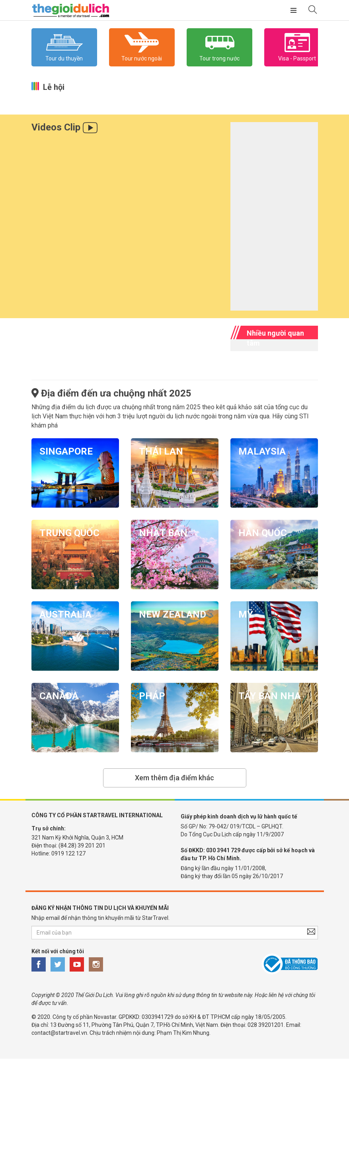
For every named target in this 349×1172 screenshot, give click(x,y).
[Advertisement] (174, 1114)
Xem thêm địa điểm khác (174, 778)
